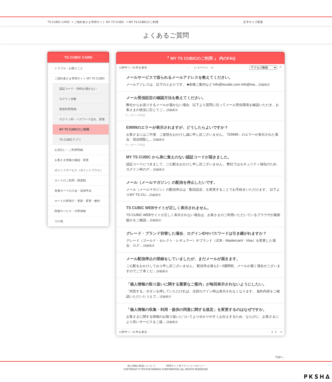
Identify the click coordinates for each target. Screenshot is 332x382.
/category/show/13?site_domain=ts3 (51, 150)
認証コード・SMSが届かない (78, 88)
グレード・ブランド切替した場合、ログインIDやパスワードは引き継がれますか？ (196, 233)
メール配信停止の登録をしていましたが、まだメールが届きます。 (183, 259)
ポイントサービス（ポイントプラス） (79, 170)
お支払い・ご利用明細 (69, 150)
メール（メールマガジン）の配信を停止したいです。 (171, 182)
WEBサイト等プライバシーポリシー (185, 365)
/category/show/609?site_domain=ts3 (51, 201)
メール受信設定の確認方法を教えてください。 (166, 98)
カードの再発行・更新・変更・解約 (77, 201)
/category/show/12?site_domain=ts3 (51, 170)
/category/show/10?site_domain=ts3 (51, 78)
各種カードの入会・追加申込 (73, 190)
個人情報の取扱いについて (141, 365)
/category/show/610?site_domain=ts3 (51, 211)
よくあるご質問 (166, 35)
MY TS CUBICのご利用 (74, 129)
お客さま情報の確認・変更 (72, 160)
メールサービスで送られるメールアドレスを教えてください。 (179, 77)
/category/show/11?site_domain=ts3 (51, 68)
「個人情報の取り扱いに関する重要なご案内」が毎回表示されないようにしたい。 (196, 284)
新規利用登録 (67, 109)
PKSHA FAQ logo (317, 376)
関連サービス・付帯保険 (70, 211)
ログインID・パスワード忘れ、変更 (82, 119)
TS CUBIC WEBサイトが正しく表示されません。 (168, 208)
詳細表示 (264, 84)
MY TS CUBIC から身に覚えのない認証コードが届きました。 (178, 157)
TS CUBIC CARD (58, 22)
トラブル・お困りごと (69, 68)
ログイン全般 (67, 99)
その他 (59, 221)
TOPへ (279, 357)
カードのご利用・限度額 (70, 180)
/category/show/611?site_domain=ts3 (51, 221)
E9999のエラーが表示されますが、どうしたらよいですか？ (177, 127)
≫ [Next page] (281, 331)
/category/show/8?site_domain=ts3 (51, 180)
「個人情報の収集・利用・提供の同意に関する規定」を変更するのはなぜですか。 (196, 310)
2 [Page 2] (276, 331)
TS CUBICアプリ (70, 139)
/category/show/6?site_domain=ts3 (51, 191)
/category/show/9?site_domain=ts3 (51, 160)
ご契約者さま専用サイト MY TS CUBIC (99, 22)
